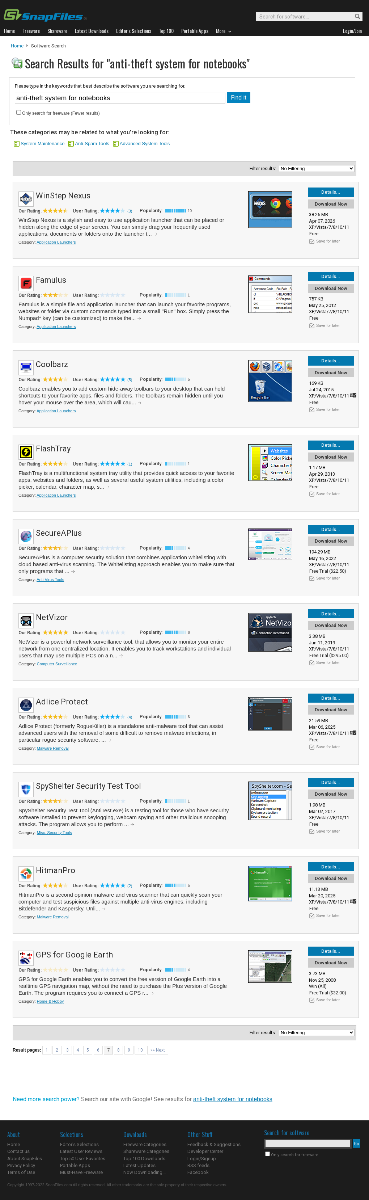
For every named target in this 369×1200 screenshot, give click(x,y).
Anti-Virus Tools (50, 579)
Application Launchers (56, 242)
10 (140, 1050)
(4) (129, 717)
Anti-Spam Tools (92, 143)
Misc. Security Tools (54, 832)
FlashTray (53, 448)
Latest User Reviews (81, 1151)
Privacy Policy (21, 1165)
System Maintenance (42, 143)
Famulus (51, 280)
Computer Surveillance (57, 664)
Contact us (18, 1151)
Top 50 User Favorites (82, 1158)
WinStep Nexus (63, 195)
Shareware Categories (146, 1151)
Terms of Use (21, 1172)
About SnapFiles (24, 1158)
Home (17, 46)
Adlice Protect (62, 701)
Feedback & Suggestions (214, 1144)
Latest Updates (139, 1165)
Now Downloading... (144, 1172)
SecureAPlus (59, 533)
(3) (129, 211)
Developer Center (205, 1151)
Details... (330, 192)
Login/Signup (201, 1158)
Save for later (328, 241)
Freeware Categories (144, 1144)
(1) (129, 464)
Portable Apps (75, 1165)
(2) (129, 886)
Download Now (331, 204)
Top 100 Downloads (144, 1158)
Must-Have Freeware (81, 1172)
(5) (129, 380)
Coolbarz (52, 364)
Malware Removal (53, 748)
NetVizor (52, 617)
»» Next (157, 1050)
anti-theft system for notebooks (232, 1099)
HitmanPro (55, 870)
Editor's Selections (79, 1144)
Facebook (198, 1172)
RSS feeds (198, 1165)
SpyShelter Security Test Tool (88, 786)
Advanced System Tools (145, 143)
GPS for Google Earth (74, 954)
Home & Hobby (50, 1001)
